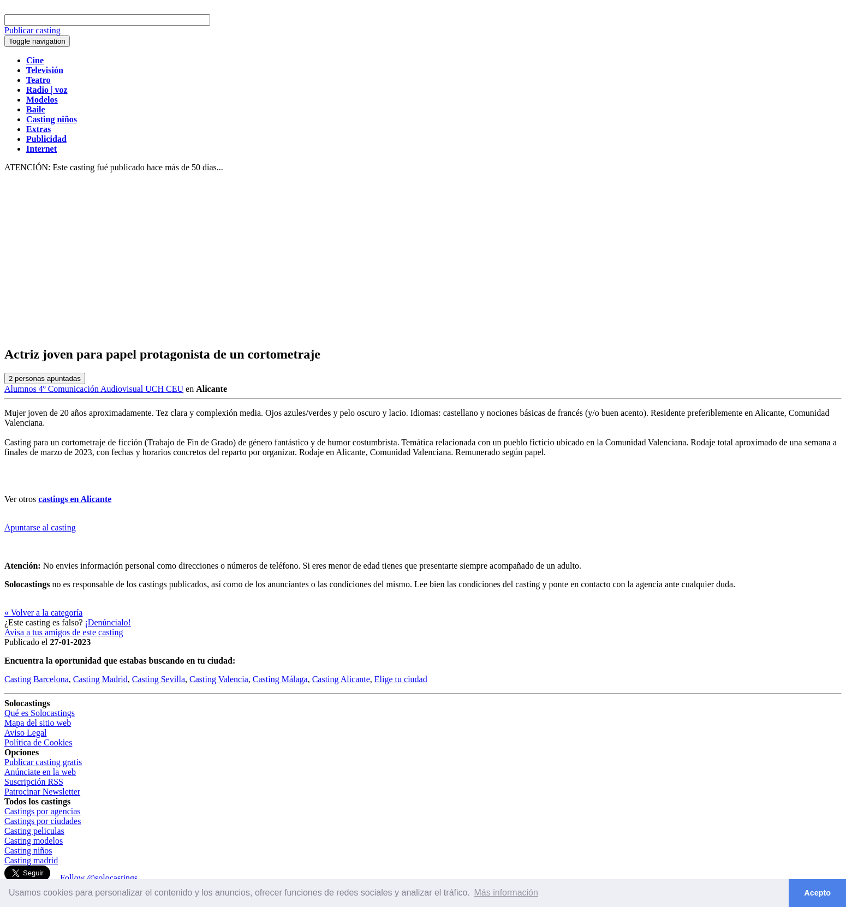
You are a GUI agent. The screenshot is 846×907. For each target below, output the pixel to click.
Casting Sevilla (158, 679)
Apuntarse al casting (40, 527)
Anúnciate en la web (40, 772)
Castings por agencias (42, 811)
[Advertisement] (423, 259)
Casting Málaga (280, 679)
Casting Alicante (341, 679)
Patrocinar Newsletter (42, 791)
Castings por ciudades (42, 821)
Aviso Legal (25, 732)
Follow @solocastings (99, 877)
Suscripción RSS (33, 781)
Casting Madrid (100, 679)
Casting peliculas (34, 831)
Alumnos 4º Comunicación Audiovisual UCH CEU (93, 388)
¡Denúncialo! (108, 622)
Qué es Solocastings (39, 713)
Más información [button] (506, 892)
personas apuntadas (45, 378)
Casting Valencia (218, 679)
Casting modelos (33, 840)
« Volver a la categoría (43, 612)
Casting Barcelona (36, 679)
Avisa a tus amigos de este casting (63, 632)
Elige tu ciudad (400, 679)
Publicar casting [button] (32, 30)
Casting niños (28, 850)
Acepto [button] (817, 892)
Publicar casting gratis (43, 762)
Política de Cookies (38, 742)
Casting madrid (31, 860)
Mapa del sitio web (37, 722)
